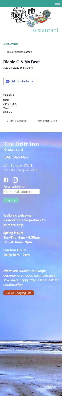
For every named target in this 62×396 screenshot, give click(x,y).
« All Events (10, 43)
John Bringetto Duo (46, 121)
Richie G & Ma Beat (17, 121)
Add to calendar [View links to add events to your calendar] (20, 81)
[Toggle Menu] (57, 3)
